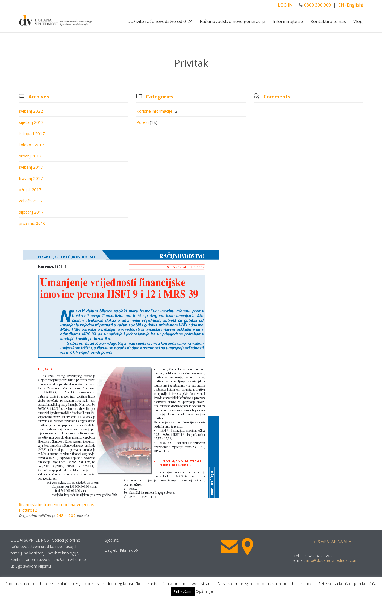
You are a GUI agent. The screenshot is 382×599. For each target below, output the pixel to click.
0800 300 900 (315, 5)
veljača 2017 (31, 200)
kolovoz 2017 (31, 144)
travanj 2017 (31, 178)
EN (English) (350, 5)
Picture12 (28, 510)
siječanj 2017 (31, 212)
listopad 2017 (32, 133)
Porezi (142, 122)
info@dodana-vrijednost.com (332, 560)
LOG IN (286, 5)
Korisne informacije (154, 111)
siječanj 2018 (31, 122)
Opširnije (204, 591)
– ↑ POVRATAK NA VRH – (332, 541)
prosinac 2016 (32, 223)
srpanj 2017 (30, 156)
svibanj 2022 (31, 111)
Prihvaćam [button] (182, 591)
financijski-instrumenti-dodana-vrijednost (57, 504)
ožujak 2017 (30, 189)
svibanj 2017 (31, 167)
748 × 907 (66, 515)
